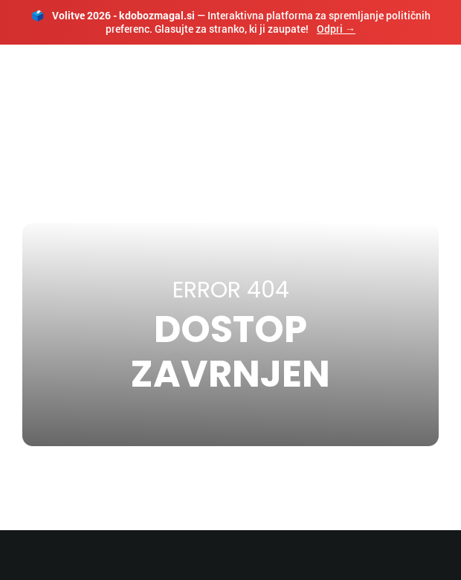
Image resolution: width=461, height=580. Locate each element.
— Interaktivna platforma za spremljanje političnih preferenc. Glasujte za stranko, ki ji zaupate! (231, 22)
